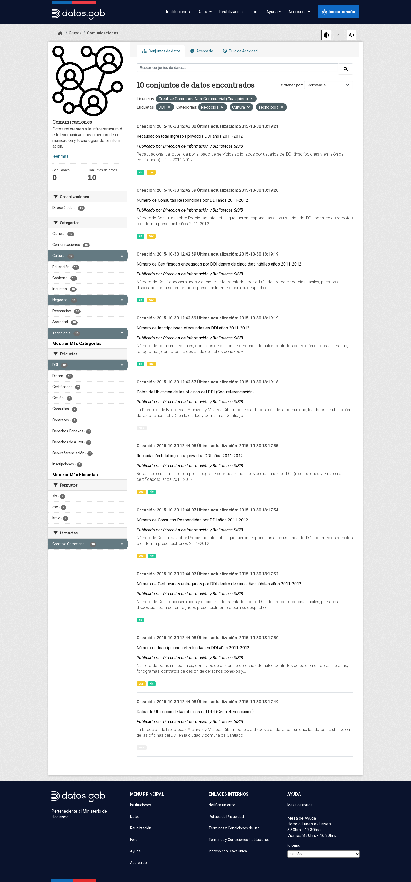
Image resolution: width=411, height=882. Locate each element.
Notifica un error (222, 805)
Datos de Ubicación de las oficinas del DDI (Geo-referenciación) (195, 391)
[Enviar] (345, 68)
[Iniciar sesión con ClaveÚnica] (338, 11)
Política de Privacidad (226, 816)
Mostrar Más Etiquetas (75, 474)
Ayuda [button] (272, 11)
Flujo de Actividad (239, 51)
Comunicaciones (102, 33)
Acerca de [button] (297, 11)
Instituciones (178, 11)
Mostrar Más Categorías (76, 343)
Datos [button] (202, 11)
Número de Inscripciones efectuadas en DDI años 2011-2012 (193, 328)
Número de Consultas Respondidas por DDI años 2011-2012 (192, 200)
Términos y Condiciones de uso (234, 828)
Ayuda (135, 851)
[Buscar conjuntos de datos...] (237, 67)
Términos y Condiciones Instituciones (239, 839)
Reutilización (231, 11)
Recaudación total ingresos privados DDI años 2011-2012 (190, 136)
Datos (135, 816)
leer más (60, 156)
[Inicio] (60, 33)
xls (140, 172)
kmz (141, 427)
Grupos (75, 33)
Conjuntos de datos (161, 51)
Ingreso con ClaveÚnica (228, 851)
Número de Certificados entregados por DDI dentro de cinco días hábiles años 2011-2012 (219, 264)
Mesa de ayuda (299, 805)
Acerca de (201, 51)
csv (151, 172)
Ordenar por (291, 85)
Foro (254, 11)
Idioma (293, 845)
